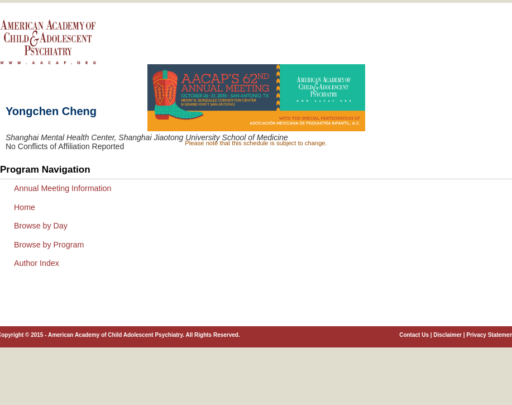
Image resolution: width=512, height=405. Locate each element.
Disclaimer (447, 335)
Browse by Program (49, 244)
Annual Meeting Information (62, 188)
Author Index (36, 263)
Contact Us (414, 335)
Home (24, 207)
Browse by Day (41, 225)
